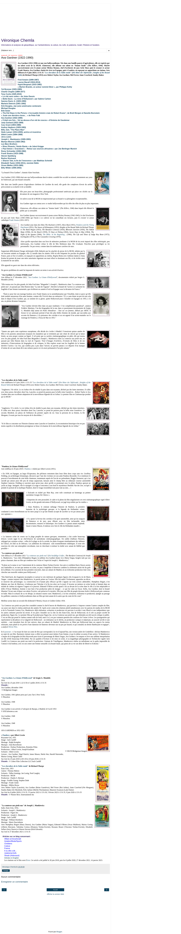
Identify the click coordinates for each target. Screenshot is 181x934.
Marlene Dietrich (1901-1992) (13, 104)
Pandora (28, 469)
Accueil (55, 890)
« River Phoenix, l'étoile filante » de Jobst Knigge (22, 146)
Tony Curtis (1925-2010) (11, 94)
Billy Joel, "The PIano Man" (13, 130)
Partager (6, 870)
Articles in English (11, 858)
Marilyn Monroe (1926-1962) (13, 142)
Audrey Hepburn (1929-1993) (13, 127)
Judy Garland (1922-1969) (12, 123)
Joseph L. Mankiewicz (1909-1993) (16, 139)
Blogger (59, 932)
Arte (28, 860)
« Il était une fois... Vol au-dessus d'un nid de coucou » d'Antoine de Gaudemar (35, 120)
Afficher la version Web (55, 894)
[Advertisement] (55, 19)
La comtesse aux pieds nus (37, 556)
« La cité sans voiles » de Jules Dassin (18, 96)
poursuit (8, 632)
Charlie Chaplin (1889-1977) (13, 92)
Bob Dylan (5, 111)
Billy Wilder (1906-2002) (11, 168)
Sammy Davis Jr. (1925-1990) (13, 101)
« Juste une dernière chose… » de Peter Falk (20, 115)
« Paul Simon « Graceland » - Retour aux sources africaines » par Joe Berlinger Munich (39, 149)
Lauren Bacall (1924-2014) (29, 82)
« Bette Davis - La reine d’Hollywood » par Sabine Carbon (26, 99)
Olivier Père (12, 627)
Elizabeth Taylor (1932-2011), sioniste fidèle (20, 163)
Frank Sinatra (14, 220)
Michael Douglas (8, 108)
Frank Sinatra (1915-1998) (12, 153)
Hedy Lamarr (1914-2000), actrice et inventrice (21, 132)
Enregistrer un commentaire (14, 882)
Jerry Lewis (6, 137)
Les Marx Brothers (9, 144)
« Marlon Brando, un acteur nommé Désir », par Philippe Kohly (45, 87)
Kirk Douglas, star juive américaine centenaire (21, 106)
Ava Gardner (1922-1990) (12, 118)
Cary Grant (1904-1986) (11, 125)
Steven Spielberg (8, 156)
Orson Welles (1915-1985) (12, 165)
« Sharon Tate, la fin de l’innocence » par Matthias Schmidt (26, 161)
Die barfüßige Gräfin (56, 556)
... (54, 234)
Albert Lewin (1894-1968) (12, 135)
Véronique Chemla (17, 40)
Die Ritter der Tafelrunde (82, 73)
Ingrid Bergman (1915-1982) (30, 84)
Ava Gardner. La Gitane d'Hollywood (43, 277)
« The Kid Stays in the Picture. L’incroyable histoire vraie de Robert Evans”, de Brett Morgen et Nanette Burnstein (50, 113)
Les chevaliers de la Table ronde (57, 73)
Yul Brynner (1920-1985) (11, 89)
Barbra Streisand (8, 158)
